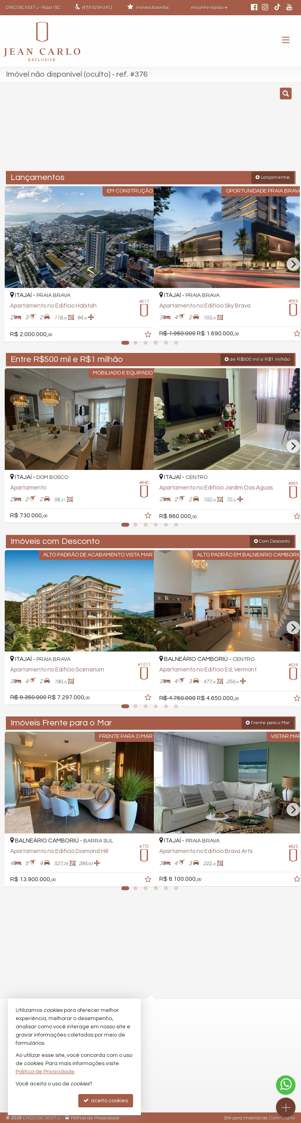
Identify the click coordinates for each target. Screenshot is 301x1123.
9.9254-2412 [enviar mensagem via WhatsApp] (97, 7)
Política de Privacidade (95, 1116)
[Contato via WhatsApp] (286, 1085)
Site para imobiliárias (245, 1117)
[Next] (293, 263)
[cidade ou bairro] (220, 130)
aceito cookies (105, 1100)
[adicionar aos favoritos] (139, 329)
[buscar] (277, 130)
